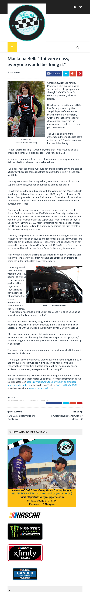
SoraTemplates (31, 598)
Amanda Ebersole (15, 388)
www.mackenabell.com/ (20, 375)
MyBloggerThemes (68, 598)
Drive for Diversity (36, 388)
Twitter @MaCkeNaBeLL (48, 372)
